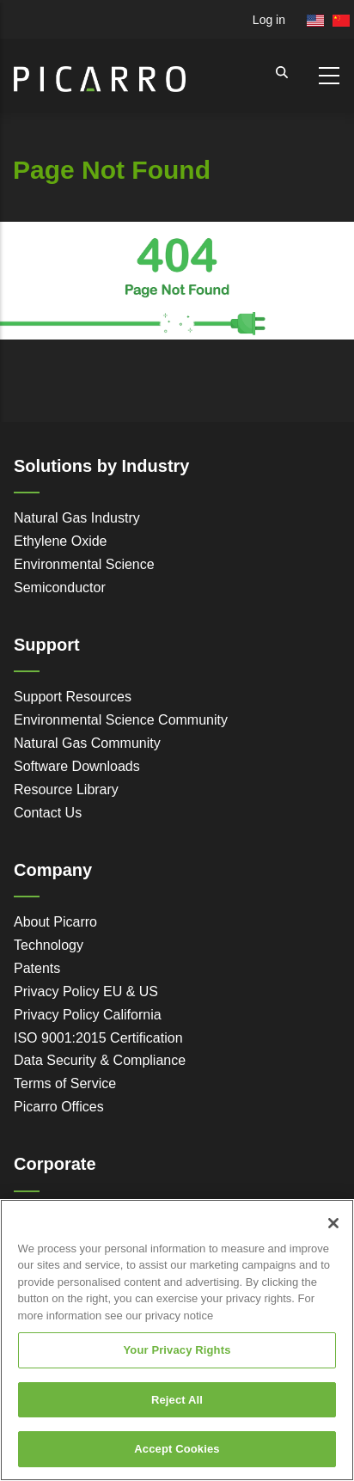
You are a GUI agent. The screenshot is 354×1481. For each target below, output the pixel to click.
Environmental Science (84, 564)
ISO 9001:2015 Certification (98, 1038)
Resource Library (66, 789)
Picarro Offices (59, 1106)
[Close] (333, 1223)
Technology (48, 945)
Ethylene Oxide (60, 541)
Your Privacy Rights (176, 1349)
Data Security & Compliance (100, 1060)
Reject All (177, 1399)
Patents (37, 968)
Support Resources (72, 696)
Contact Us (48, 812)
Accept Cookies (176, 1448)
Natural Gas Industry (77, 518)
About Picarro (55, 922)
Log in (269, 20)
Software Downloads (77, 766)
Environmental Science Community (121, 720)
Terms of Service (65, 1083)
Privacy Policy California (88, 1014)
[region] (177, 1340)
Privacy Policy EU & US (86, 991)
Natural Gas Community (87, 743)
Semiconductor (60, 587)
